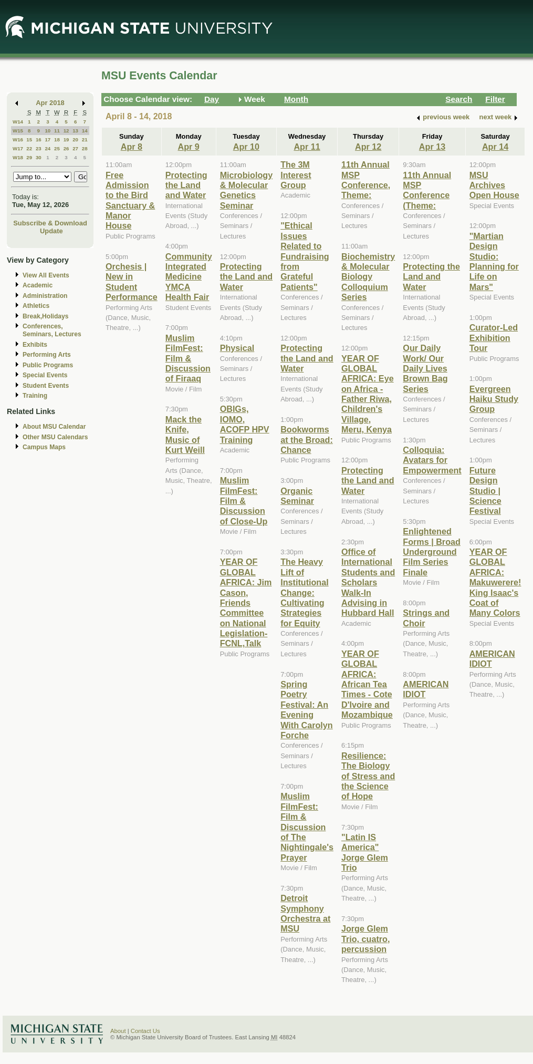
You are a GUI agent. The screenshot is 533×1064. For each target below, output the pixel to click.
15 (29, 139)
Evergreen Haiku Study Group (493, 399)
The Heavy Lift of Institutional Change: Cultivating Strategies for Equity (304, 592)
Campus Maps (44, 447)
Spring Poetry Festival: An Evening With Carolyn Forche (306, 709)
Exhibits (35, 344)
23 (38, 148)
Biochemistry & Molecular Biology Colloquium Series (368, 277)
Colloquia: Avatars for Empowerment (432, 460)
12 (66, 130)
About (118, 1031)
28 (85, 148)
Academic (38, 285)
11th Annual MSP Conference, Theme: (365, 180)
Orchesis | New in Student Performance (132, 282)
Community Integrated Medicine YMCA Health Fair (188, 277)
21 (85, 139)
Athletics (36, 305)
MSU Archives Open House (494, 185)
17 (47, 139)
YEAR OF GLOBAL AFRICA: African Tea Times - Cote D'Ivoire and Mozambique (367, 684)
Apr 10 (246, 146)
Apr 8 (131, 146)
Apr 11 (307, 146)
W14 (18, 122)
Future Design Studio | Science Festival (485, 491)
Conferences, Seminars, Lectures (52, 330)
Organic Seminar (297, 495)
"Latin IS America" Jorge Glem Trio (364, 852)
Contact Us (145, 1031)
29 (29, 157)
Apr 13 (432, 146)
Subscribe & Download (50, 223)
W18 (18, 157)
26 (66, 148)
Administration (45, 295)
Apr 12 (368, 146)
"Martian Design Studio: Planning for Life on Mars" (494, 261)
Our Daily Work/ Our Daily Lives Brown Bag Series (425, 368)
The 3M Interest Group (295, 175)
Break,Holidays (46, 316)
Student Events (46, 385)
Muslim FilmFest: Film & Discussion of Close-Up (244, 501)
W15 (18, 130)
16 (38, 139)
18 (57, 139)
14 (85, 130)
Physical (237, 348)
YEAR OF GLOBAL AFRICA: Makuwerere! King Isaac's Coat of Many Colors (495, 582)
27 (75, 148)
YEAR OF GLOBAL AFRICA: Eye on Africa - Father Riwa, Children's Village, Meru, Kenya (367, 394)
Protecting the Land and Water (186, 185)
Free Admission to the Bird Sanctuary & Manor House (130, 200)
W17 (18, 148)
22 (29, 148)
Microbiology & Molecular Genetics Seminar (246, 190)
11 (57, 130)
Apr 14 (495, 146)
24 (47, 148)
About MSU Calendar (54, 426)
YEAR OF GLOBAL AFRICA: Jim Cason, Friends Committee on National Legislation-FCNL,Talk (246, 602)
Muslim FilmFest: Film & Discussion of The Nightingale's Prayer (306, 826)
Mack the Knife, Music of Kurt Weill (185, 434)
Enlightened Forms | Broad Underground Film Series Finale (432, 551)
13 (75, 130)
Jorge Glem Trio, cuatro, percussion (365, 939)
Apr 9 (189, 146)
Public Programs (48, 365)
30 (38, 157)
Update (51, 231)
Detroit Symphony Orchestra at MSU (305, 913)
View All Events (46, 275)
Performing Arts (47, 354)
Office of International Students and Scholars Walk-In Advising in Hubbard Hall (368, 582)
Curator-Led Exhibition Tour (493, 338)
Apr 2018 (50, 103)
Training (35, 395)
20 (75, 139)
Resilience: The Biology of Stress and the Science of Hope (368, 776)
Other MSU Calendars (55, 437)
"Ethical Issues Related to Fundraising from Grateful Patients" (304, 256)
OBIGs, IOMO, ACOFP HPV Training (244, 424)
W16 (18, 139)
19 (66, 139)
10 (47, 130)
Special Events (45, 375)
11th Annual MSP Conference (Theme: (427, 190)
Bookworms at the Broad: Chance (306, 439)
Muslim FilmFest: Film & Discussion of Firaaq (188, 358)
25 (57, 148)
